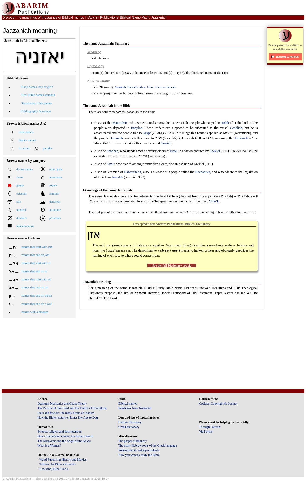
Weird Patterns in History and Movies (62, 459)
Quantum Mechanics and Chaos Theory (62, 403)
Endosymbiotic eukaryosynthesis (138, 450)
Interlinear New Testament (135, 408)
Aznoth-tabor (136, 87)
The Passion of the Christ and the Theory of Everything (72, 408)
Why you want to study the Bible (139, 455)
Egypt (147, 133)
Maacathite (120, 123)
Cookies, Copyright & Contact (218, 403)
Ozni (150, 87)
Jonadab (117, 177)
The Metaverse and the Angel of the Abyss (64, 441)
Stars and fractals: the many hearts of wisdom (66, 413)
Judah (225, 123)
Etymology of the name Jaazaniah (107, 190)
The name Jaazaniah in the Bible (106, 105)
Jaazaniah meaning (97, 282)
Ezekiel (215, 151)
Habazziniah (132, 172)
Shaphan (112, 151)
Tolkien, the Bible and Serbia (57, 464)
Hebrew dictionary (130, 422)
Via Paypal (206, 431)
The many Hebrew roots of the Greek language (147, 445)
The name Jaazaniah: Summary (106, 43)
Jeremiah (117, 138)
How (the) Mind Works (53, 469)
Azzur (110, 164)
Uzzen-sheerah (165, 87)
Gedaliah (236, 128)
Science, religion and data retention (60, 431)
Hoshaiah (241, 138)
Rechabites (202, 172)
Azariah (165, 143)
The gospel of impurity (132, 441)
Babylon (136, 128)
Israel (174, 151)
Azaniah (120, 87)
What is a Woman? (49, 445)
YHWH (214, 201)
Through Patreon (209, 427)
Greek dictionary (128, 427)
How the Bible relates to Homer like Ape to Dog (68, 417)
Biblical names (127, 403)
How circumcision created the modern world (65, 436)
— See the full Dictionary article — (171, 265)
